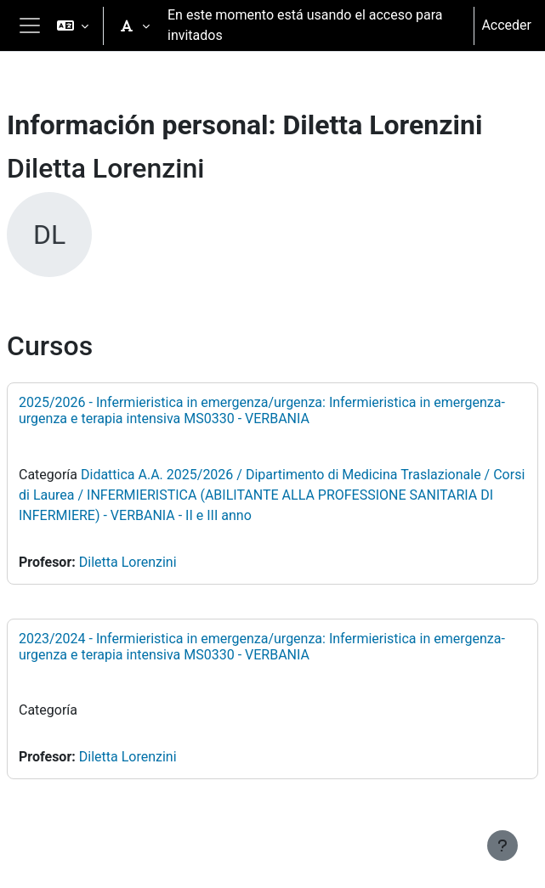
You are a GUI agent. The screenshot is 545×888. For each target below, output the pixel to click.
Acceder (506, 25)
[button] (72, 25)
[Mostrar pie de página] (502, 845)
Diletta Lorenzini (128, 562)
